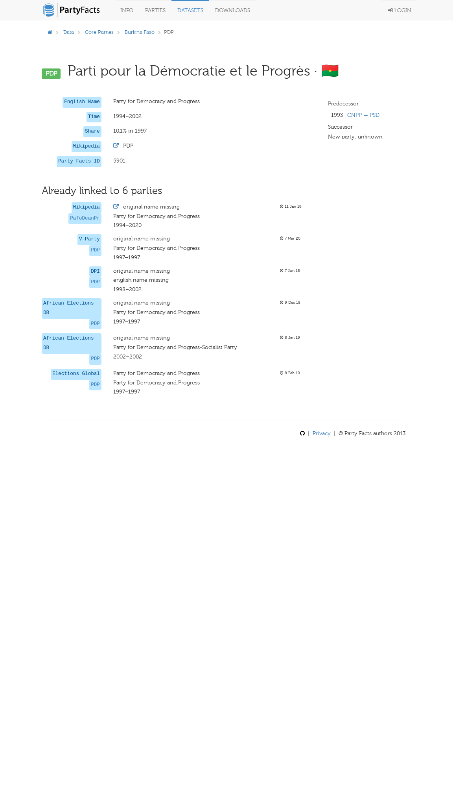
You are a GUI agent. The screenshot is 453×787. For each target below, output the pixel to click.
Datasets (190, 10)
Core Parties (99, 32)
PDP (95, 250)
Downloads (232, 10)
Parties (155, 10)
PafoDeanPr (85, 218)
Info (126, 10)
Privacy (322, 433)
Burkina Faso (140, 32)
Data (68, 32)
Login (399, 10)
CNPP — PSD (363, 115)
